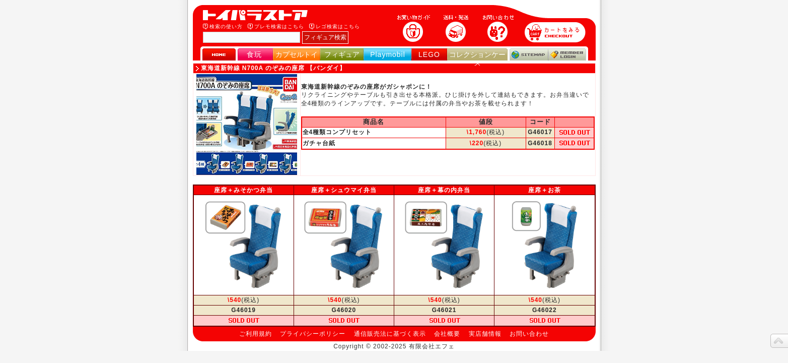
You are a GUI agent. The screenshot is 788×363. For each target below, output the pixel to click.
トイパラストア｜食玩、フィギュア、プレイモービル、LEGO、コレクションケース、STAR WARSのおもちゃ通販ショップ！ (258, 15)
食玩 (254, 54)
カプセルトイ (296, 54)
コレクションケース (477, 58)
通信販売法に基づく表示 (390, 333)
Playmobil (387, 54)
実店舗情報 (485, 333)
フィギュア (342, 54)
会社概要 (447, 333)
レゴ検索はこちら (338, 26)
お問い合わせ (529, 333)
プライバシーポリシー (312, 333)
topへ (779, 341)
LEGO (429, 54)
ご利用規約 (255, 333)
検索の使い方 (226, 26)
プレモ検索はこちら (279, 26)
